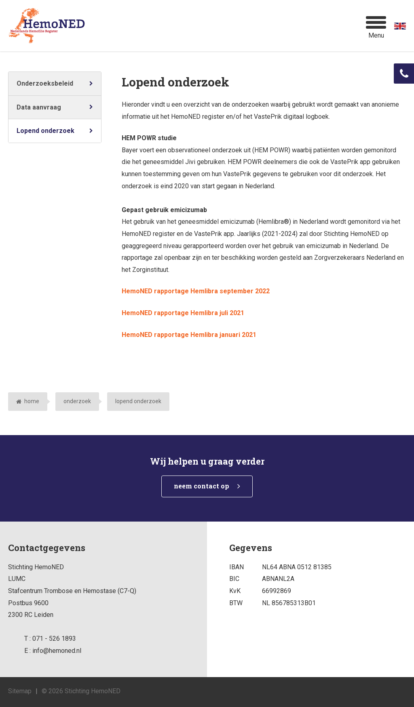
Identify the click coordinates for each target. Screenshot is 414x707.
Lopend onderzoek (45, 131)
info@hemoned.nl (56, 650)
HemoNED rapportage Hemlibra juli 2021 (183, 313)
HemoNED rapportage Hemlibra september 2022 (196, 291)
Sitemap (20, 691)
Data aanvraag (39, 107)
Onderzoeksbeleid (45, 83)
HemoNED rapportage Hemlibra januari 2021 (189, 335)
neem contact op (201, 486)
